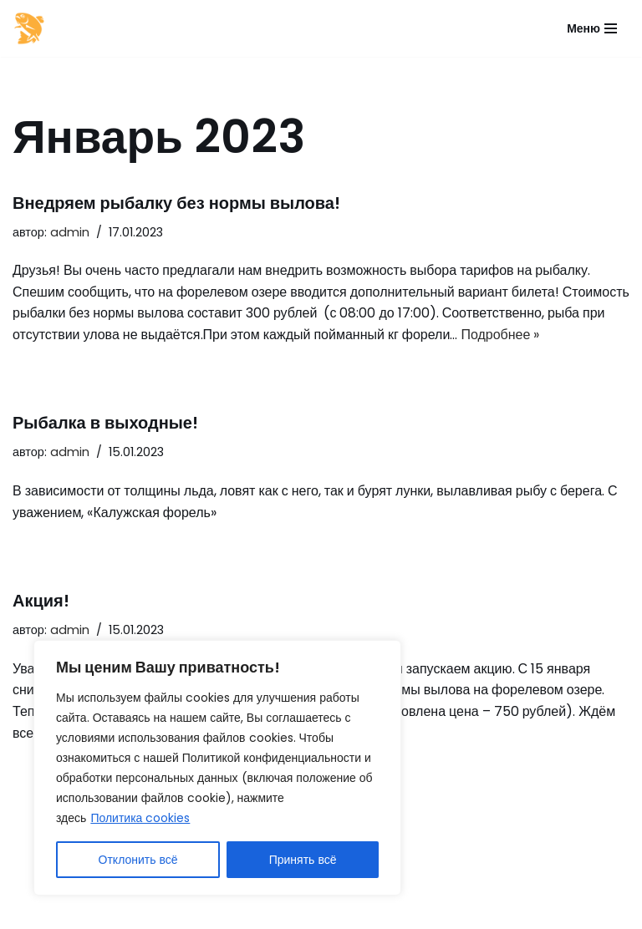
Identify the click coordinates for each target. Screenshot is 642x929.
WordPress (163, 911)
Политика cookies (140, 818)
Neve (29, 911)
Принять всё (303, 859)
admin (69, 232)
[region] (217, 768)
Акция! (41, 600)
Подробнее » (500, 334)
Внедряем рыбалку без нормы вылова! (176, 203)
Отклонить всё (138, 859)
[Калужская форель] (29, 28)
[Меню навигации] (591, 28)
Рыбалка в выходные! (105, 422)
